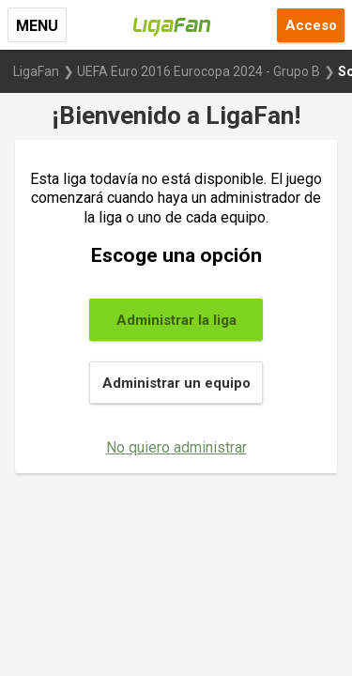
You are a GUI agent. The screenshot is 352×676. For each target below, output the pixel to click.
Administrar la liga (176, 320)
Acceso (311, 25)
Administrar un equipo (176, 383)
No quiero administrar (176, 447)
